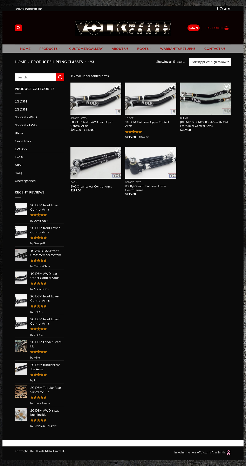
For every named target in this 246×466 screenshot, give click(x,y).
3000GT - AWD (26, 117)
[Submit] (60, 77)
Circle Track (23, 141)
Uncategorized (25, 181)
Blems (19, 133)
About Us (120, 48)
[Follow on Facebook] (217, 8)
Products (50, 49)
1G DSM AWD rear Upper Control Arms (147, 124)
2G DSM (21, 109)
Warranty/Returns (178, 48)
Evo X (19, 157)
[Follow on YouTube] (229, 8)
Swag (18, 173)
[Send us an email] (225, 8)
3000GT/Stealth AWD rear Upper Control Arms (91, 124)
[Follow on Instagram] (221, 8)
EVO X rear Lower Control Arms (91, 186)
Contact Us (215, 48)
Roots (144, 49)
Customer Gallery (86, 48)
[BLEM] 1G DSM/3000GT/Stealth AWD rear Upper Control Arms (205, 124)
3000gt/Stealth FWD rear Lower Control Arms (145, 188)
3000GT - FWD (26, 125)
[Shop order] (210, 62)
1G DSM (21, 101)
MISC (19, 165)
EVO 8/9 (21, 149)
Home (25, 48)
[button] (18, 27)
